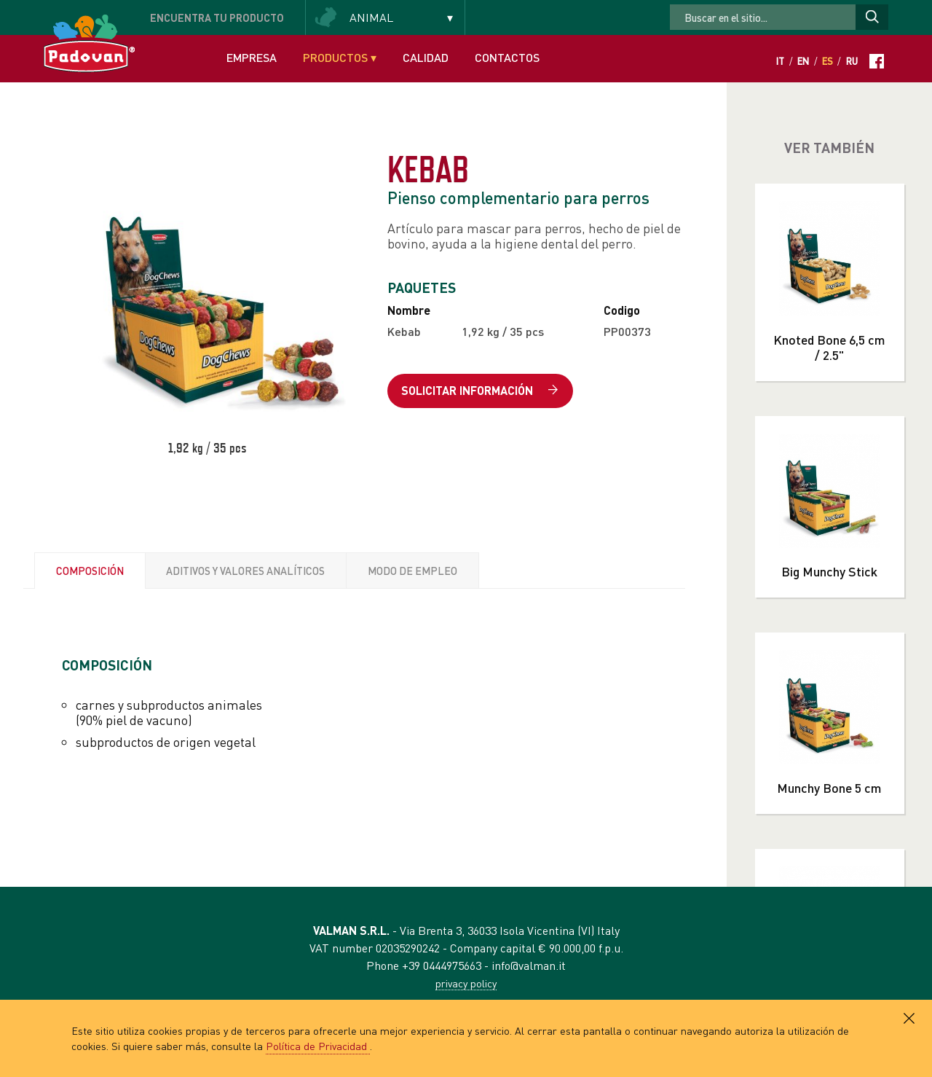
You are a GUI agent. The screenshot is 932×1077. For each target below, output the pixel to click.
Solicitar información (479, 391)
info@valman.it (528, 965)
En (803, 61)
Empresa (251, 57)
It (780, 61)
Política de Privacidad (318, 1045)
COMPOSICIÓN (90, 570)
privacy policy (466, 983)
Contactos (507, 57)
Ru (852, 61)
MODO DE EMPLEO (412, 570)
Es (827, 61)
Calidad (426, 57)
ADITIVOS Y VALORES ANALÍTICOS (245, 570)
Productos (339, 57)
